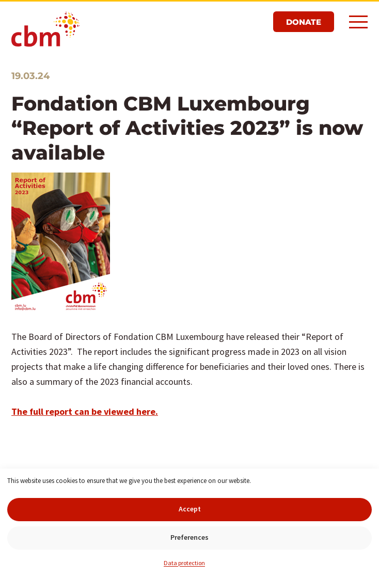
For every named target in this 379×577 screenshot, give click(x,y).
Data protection (184, 563)
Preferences (189, 537)
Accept (190, 508)
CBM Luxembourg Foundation (45, 30)
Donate (303, 22)
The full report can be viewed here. (84, 411)
